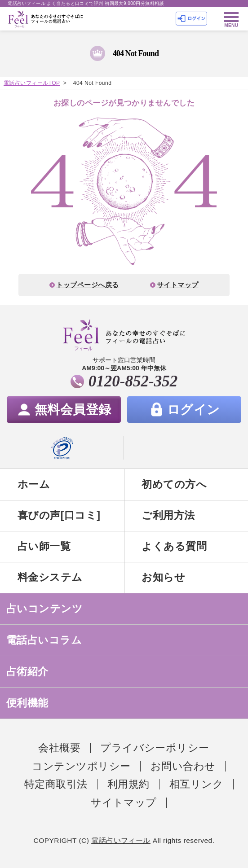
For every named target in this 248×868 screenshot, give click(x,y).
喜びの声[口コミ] (59, 515)
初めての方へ (174, 484)
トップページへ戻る (87, 285)
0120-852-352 (133, 381)
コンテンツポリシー (81, 766)
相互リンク (196, 784)
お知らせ (163, 577)
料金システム (50, 577)
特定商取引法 (56, 784)
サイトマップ (178, 285)
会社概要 (59, 748)
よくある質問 (174, 546)
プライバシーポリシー (154, 748)
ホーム (34, 484)
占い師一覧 (44, 546)
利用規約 (128, 784)
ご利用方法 (168, 515)
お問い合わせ (183, 766)
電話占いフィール (121, 840)
